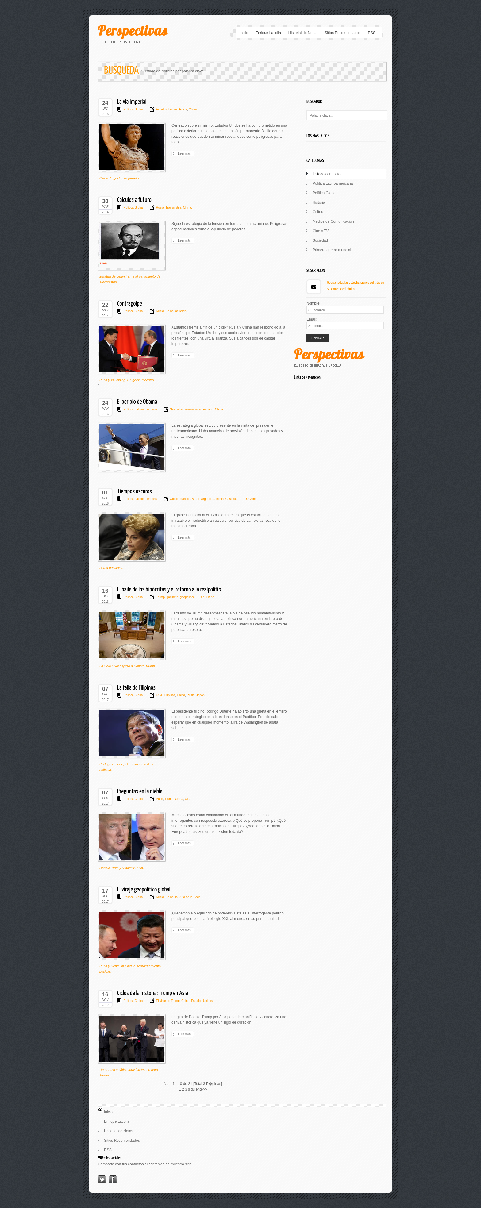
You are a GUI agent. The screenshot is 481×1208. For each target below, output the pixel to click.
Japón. (200, 695)
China (169, 311)
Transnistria (173, 207)
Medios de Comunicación (333, 221)
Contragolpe (129, 304)
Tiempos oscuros (134, 491)
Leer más (184, 153)
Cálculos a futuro (134, 200)
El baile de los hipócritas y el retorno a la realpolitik (169, 590)
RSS (371, 33)
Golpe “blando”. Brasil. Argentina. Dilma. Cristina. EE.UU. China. (214, 499)
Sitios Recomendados (343, 33)
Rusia (182, 109)
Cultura (319, 212)
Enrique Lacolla (268, 33)
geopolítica (187, 597)
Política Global (133, 109)
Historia (319, 202)
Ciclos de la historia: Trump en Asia (152, 993)
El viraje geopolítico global (143, 890)
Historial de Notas (302, 33)
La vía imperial (131, 102)
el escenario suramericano (194, 409)
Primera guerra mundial (332, 250)
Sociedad (320, 240)
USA (159, 695)
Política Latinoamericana (140, 409)
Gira (173, 409)
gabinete (172, 597)
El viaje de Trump (167, 1000)
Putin (159, 799)
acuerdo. (181, 311)
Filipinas (169, 695)
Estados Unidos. (202, 1000)
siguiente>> (197, 1089)
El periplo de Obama (137, 402)
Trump (160, 597)
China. (193, 109)
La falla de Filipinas (136, 688)
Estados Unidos (166, 109)
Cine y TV (321, 231)
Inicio (244, 33)
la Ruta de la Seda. (188, 897)
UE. (187, 799)
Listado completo (327, 174)
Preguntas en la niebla (140, 791)
